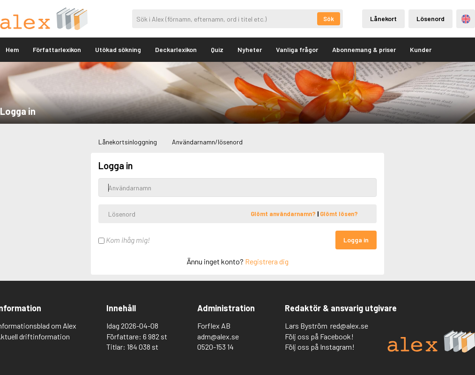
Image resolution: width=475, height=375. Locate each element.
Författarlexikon (57, 49)
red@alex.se (349, 325)
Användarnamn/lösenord (207, 142)
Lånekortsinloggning (127, 142)
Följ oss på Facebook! (319, 336)
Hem (12, 49)
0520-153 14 (215, 346)
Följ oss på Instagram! (320, 346)
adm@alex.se (218, 336)
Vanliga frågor (297, 49)
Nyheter (250, 49)
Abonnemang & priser (364, 49)
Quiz (217, 49)
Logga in (356, 240)
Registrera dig (267, 261)
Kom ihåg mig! (124, 239)
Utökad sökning (118, 49)
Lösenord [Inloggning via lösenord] (430, 18)
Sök (328, 18)
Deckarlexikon (176, 49)
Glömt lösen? (339, 214)
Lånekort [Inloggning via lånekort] (383, 18)
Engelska (465, 19)
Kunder (420, 49)
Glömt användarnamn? (284, 214)
